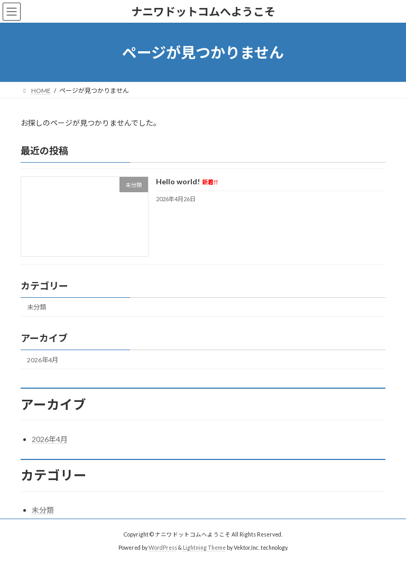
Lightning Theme (204, 547)
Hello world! (187, 181)
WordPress (163, 547)
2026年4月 (42, 360)
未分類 (36, 308)
